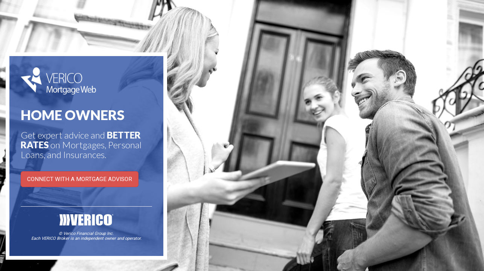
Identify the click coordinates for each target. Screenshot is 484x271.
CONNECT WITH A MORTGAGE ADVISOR (79, 179)
